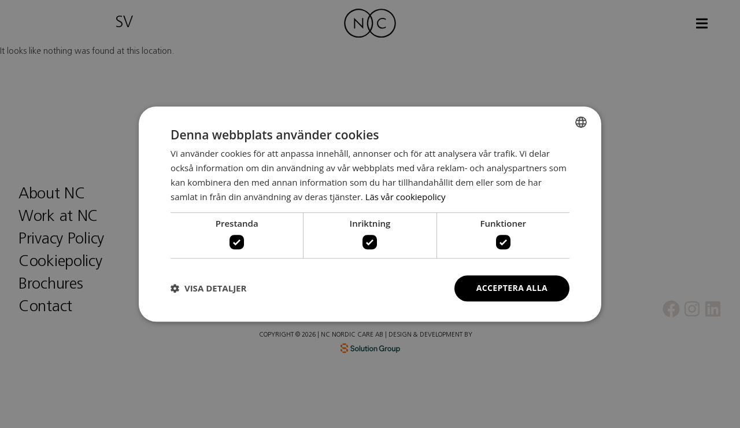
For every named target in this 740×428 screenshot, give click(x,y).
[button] (208, 288)
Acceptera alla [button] (511, 287)
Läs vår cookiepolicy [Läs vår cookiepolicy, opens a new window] (405, 196)
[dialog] (370, 214)
